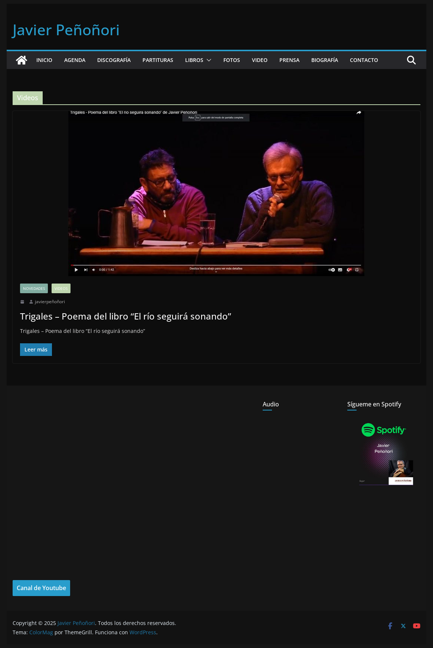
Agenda (74, 59)
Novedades (34, 288)
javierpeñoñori (50, 301)
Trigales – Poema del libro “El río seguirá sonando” (125, 316)
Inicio (44, 59)
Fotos (231, 59)
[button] (207, 60)
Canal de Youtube (41, 588)
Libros (194, 59)
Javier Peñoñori (66, 29)
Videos (61, 288)
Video (260, 59)
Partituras (157, 59)
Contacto (364, 59)
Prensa (289, 59)
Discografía (114, 59)
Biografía (324, 59)
